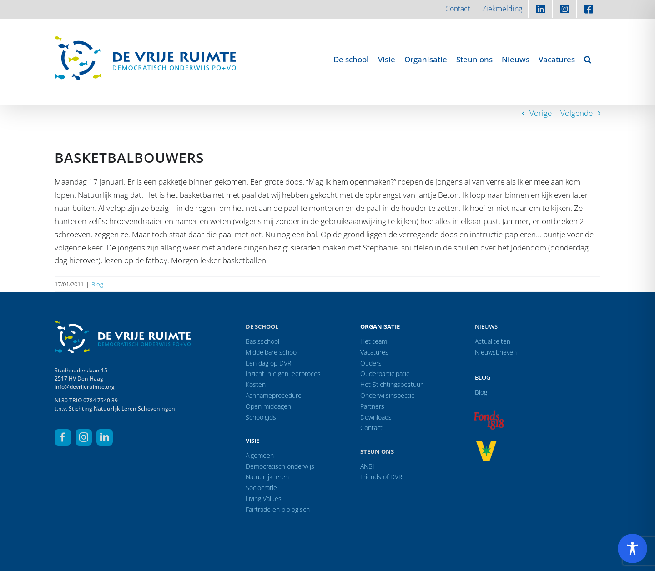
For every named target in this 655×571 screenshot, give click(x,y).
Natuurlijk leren (267, 476)
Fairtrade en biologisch (278, 509)
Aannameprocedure (274, 395)
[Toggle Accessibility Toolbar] (632, 548)
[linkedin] (104, 437)
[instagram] (84, 437)
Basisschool (262, 341)
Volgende (576, 113)
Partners (372, 406)
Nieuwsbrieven (496, 352)
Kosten (256, 384)
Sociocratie (261, 487)
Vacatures (374, 352)
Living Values (264, 498)
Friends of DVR (381, 476)
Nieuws (486, 326)
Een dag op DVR (268, 363)
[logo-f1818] (488, 412)
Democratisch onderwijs (280, 466)
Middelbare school (272, 352)
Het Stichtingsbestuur (391, 384)
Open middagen (268, 406)
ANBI (367, 466)
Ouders (371, 363)
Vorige (540, 113)
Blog (97, 284)
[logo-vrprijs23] (486, 444)
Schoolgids (261, 417)
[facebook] (63, 437)
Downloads (376, 417)
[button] (587, 59)
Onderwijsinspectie (387, 395)
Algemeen (260, 455)
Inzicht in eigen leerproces (283, 373)
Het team (373, 341)
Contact (371, 427)
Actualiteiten (492, 341)
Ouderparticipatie (385, 373)
